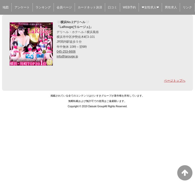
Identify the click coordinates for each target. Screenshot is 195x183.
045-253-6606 (66, 51)
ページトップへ (174, 80)
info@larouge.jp (67, 56)
